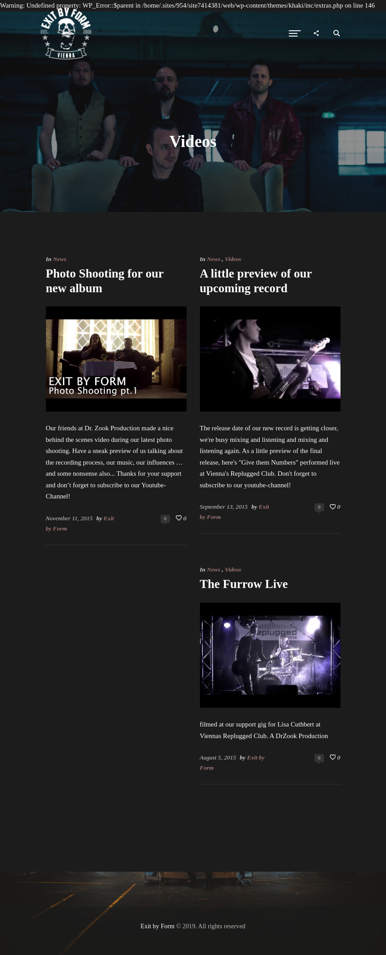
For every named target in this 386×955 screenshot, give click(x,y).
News (59, 259)
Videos (233, 259)
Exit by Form (157, 926)
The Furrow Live (244, 584)
